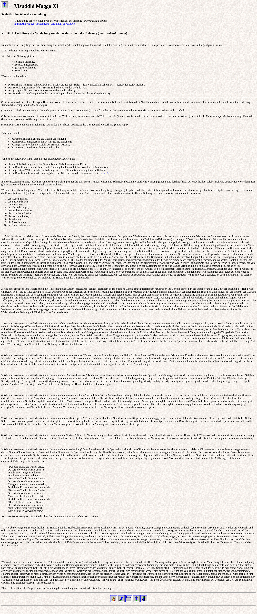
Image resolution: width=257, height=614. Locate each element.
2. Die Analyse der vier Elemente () (45, 23)
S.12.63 (104, 173)
